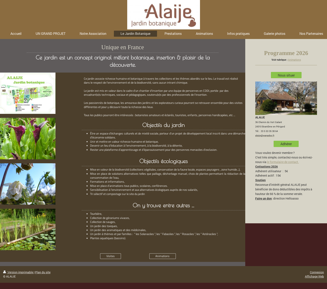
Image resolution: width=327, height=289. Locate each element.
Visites (110, 256)
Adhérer (286, 144)
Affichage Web (314, 276)
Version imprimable (18, 272)
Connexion (317, 272)
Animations (162, 256)
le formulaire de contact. (283, 162)
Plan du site (42, 272)
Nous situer (286, 75)
